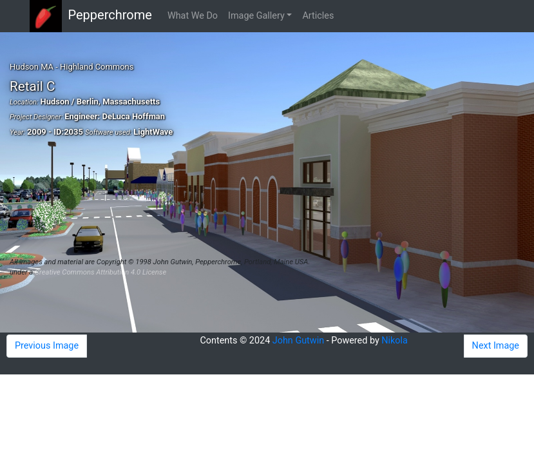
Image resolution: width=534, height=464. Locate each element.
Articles (318, 15)
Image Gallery (256, 15)
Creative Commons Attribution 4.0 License (100, 272)
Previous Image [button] (47, 345)
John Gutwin (298, 340)
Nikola (394, 340)
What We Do (192, 15)
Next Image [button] (495, 345)
